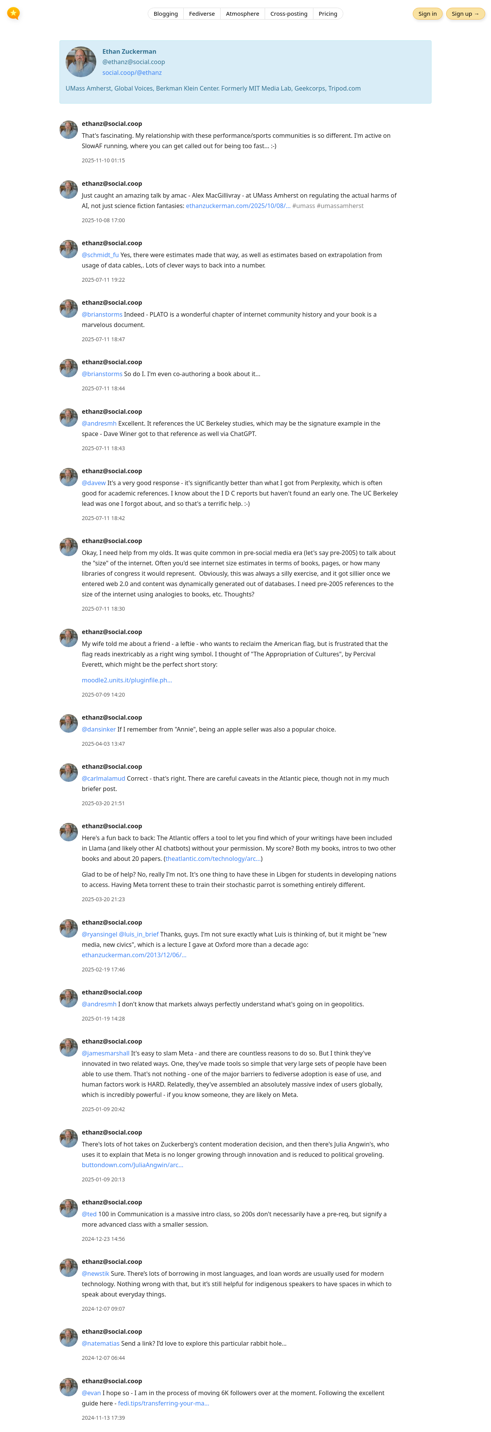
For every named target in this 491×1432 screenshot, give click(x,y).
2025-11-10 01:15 (103, 160)
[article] (245, 142)
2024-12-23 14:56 (103, 1238)
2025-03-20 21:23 (103, 899)
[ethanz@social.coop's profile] (68, 129)
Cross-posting (289, 13)
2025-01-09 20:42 (103, 1109)
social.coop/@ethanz (132, 72)
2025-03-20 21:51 (103, 803)
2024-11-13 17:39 (103, 1417)
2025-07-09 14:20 (103, 694)
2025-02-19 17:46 (103, 969)
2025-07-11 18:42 (103, 518)
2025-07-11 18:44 (103, 388)
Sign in (428, 13)
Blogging (165, 13)
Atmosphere (242, 13)
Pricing (328, 13)
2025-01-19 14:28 (103, 1018)
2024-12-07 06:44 (103, 1357)
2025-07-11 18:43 (103, 448)
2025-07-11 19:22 (103, 279)
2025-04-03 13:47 (103, 743)
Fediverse (202, 13)
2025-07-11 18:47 (103, 339)
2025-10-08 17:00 (103, 220)
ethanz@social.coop (112, 123)
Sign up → (465, 13)
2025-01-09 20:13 (103, 1179)
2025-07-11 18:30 (103, 608)
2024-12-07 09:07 (103, 1308)
